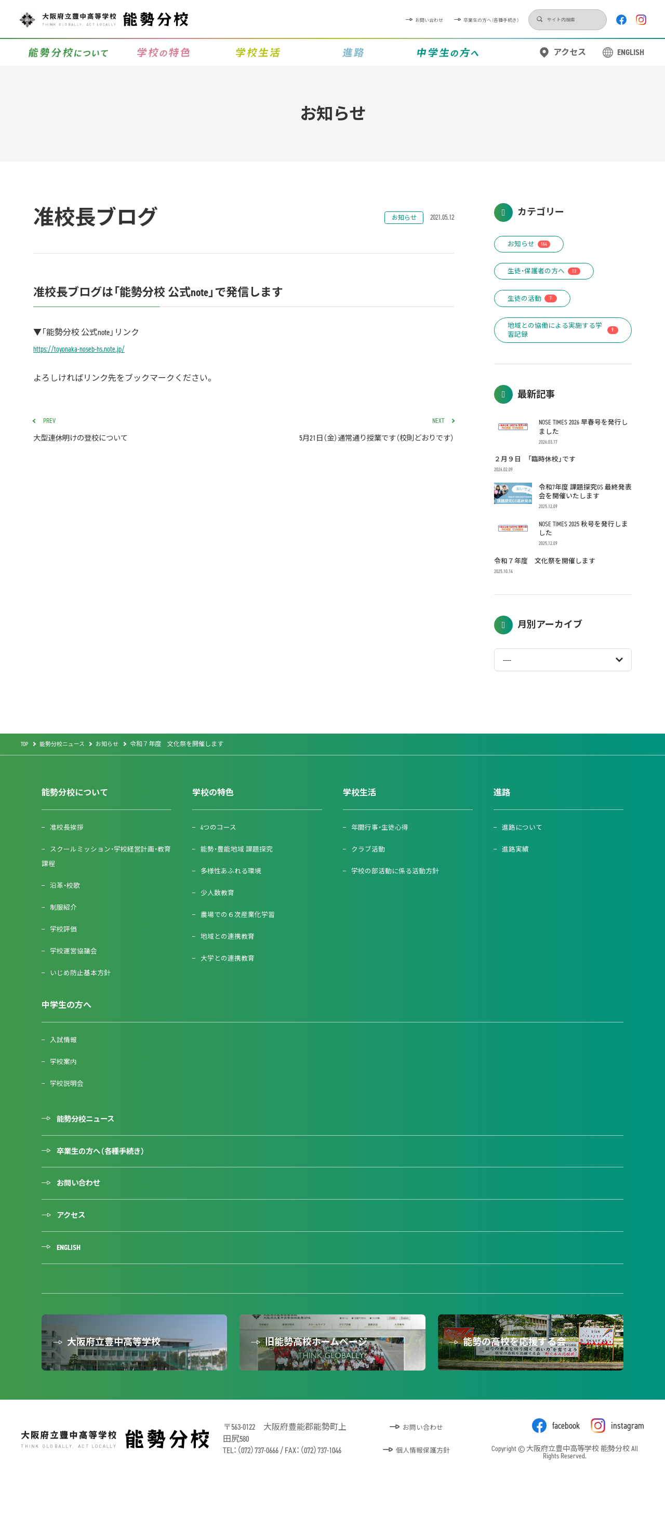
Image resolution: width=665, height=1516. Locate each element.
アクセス (569, 52)
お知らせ (401, 217)
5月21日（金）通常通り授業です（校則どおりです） (353, 432)
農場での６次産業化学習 (242, 935)
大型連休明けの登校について (134, 432)
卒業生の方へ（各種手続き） (412, 19)
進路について (525, 848)
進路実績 (517, 870)
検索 (484, 20)
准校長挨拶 (69, 848)
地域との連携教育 (231, 957)
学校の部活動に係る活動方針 (399, 892)
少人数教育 (220, 914)
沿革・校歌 (67, 906)
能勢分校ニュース (91, 1140)
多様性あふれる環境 (234, 892)
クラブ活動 (370, 870)
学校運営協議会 (76, 972)
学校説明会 (69, 1104)
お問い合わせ (319, 19)
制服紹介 (65, 928)
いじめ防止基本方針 (83, 994)
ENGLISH (630, 52)
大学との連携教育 (231, 979)
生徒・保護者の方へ (548, 274)
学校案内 (65, 1082)
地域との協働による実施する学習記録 (563, 337)
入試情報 (65, 1061)
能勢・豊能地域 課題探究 (241, 870)
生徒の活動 (536, 303)
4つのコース (221, 848)
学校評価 (65, 950)
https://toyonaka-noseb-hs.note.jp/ (82, 348)
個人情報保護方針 (424, 1487)
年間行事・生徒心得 (383, 848)
